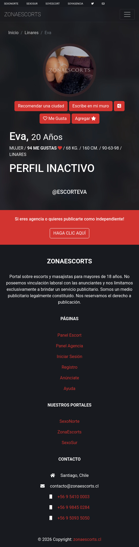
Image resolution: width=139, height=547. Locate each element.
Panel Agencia (69, 345)
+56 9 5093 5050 (73, 518)
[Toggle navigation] (127, 14)
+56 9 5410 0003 (73, 496)
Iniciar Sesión (69, 356)
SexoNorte (11, 3)
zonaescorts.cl (87, 539)
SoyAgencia (75, 3)
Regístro (69, 367)
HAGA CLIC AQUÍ (69, 233)
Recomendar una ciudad (41, 105)
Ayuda (69, 388)
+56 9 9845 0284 (73, 507)
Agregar (85, 118)
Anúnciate (69, 377)
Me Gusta (55, 118)
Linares (31, 32)
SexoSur (31, 3)
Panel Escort (69, 335)
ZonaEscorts (22, 14)
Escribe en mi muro (90, 105)
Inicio (13, 32)
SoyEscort (52, 3)
